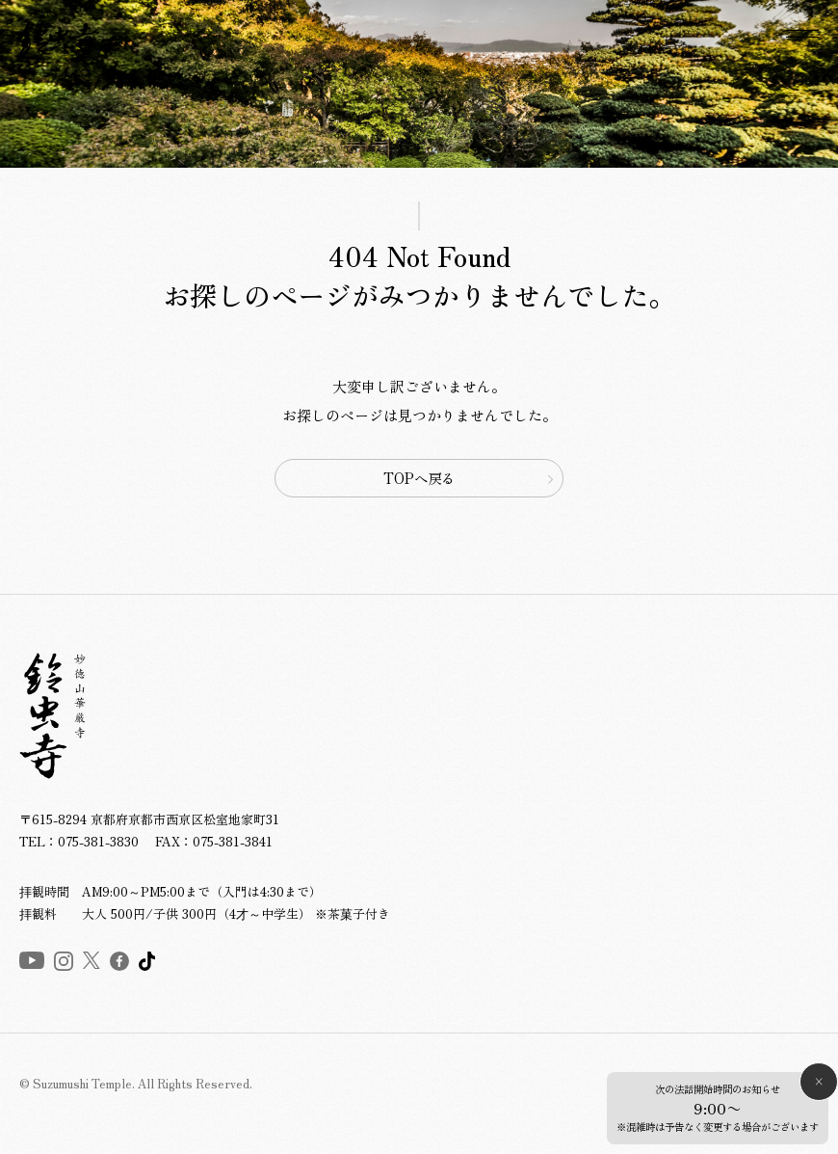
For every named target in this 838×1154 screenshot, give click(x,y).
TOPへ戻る (419, 478)
